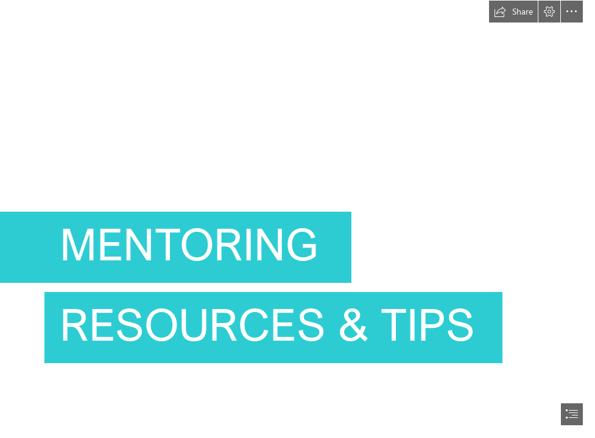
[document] (297, 219)
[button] (513, 12)
